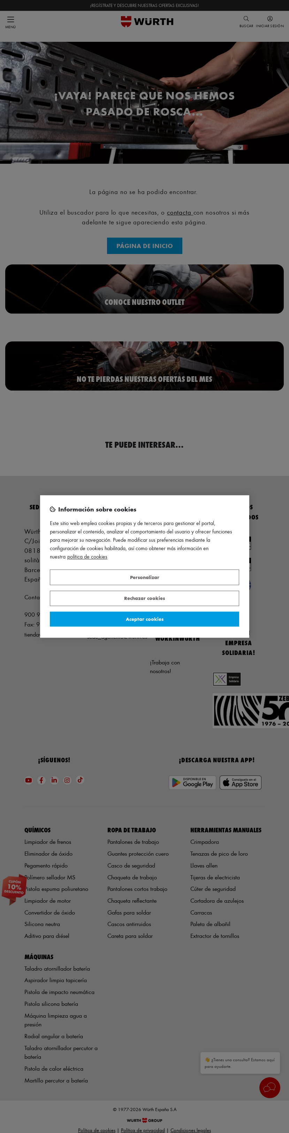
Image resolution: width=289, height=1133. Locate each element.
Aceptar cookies (144, 619)
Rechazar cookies (144, 598)
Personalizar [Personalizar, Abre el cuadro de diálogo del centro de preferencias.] (144, 577)
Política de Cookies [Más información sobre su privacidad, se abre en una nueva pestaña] (87, 557)
